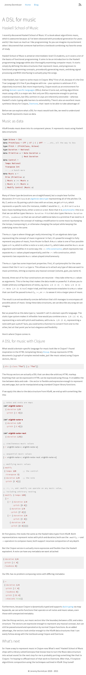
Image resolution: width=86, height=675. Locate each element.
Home (28, 4)
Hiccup (46, 352)
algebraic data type (39, 198)
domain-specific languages (22, 90)
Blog (36, 4)
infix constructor (54, 248)
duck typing (68, 606)
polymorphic (69, 209)
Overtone (33, 103)
